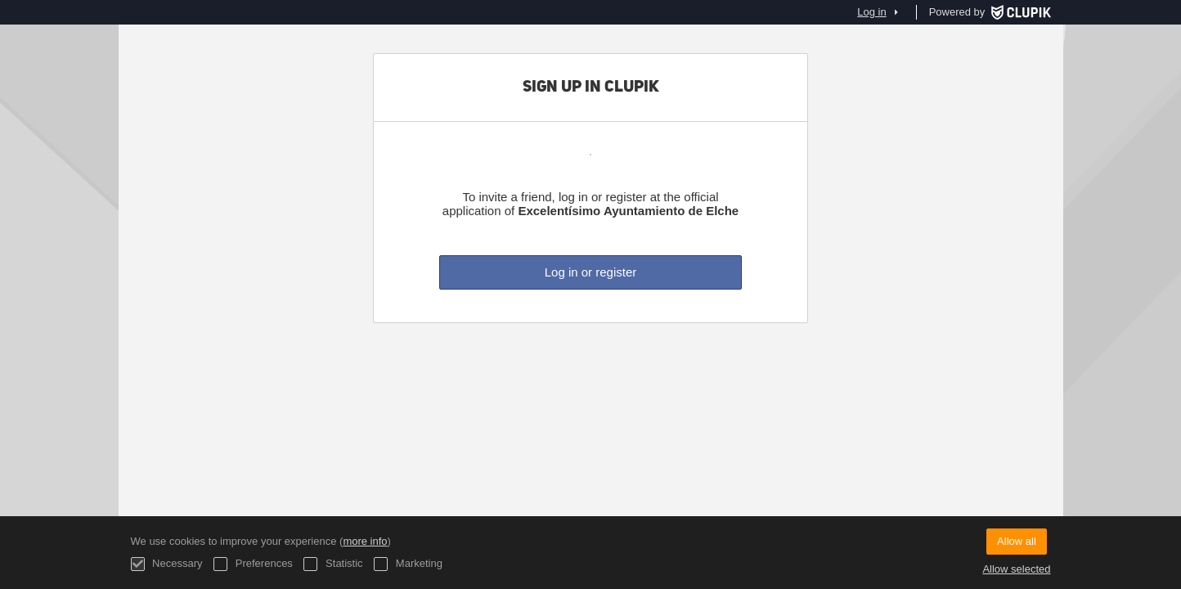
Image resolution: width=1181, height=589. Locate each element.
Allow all (1016, 541)
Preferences (253, 564)
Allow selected (1016, 569)
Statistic (332, 564)
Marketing (408, 564)
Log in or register (591, 272)
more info (365, 541)
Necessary (167, 564)
